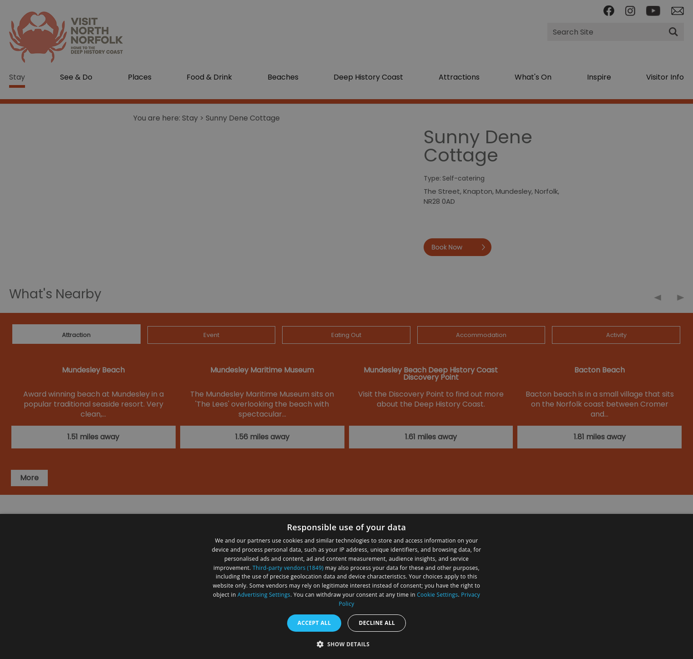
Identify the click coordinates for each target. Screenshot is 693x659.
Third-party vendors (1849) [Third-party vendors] (288, 568)
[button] (347, 643)
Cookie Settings (437, 595)
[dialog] (346, 586)
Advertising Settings (264, 595)
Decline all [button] (377, 623)
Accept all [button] (314, 623)
